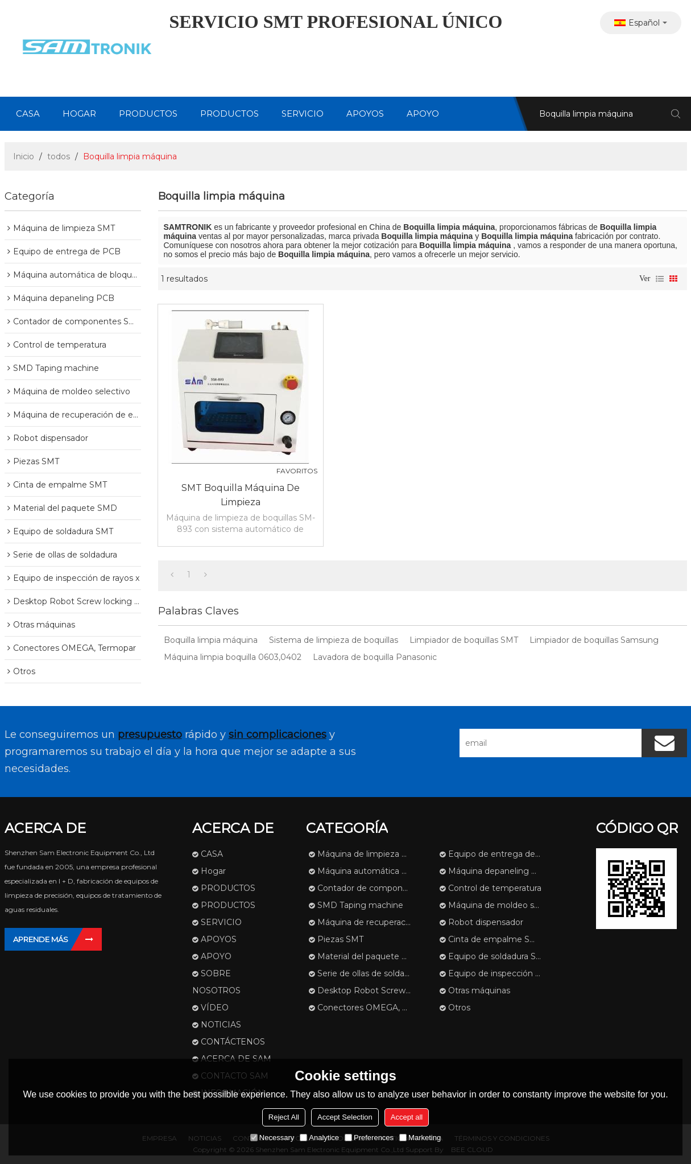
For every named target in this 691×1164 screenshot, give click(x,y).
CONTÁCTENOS (233, 1042)
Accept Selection (345, 1117)
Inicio (23, 156)
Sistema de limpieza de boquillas (333, 640)
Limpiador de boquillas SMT (463, 640)
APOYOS (365, 113)
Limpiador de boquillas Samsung (594, 640)
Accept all (407, 1117)
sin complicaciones (277, 734)
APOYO (423, 113)
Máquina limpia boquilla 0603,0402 (232, 657)
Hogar (79, 113)
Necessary (272, 1137)
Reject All (283, 1117)
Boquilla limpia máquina (211, 640)
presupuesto (150, 734)
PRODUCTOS (148, 113)
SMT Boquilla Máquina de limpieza (240, 494)
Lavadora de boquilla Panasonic (375, 657)
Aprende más (40, 939)
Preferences (369, 1137)
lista (660, 278)
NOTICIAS (221, 1024)
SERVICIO (303, 113)
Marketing (420, 1137)
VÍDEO (215, 1007)
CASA (28, 113)
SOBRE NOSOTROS (216, 982)
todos (58, 156)
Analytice (319, 1137)
